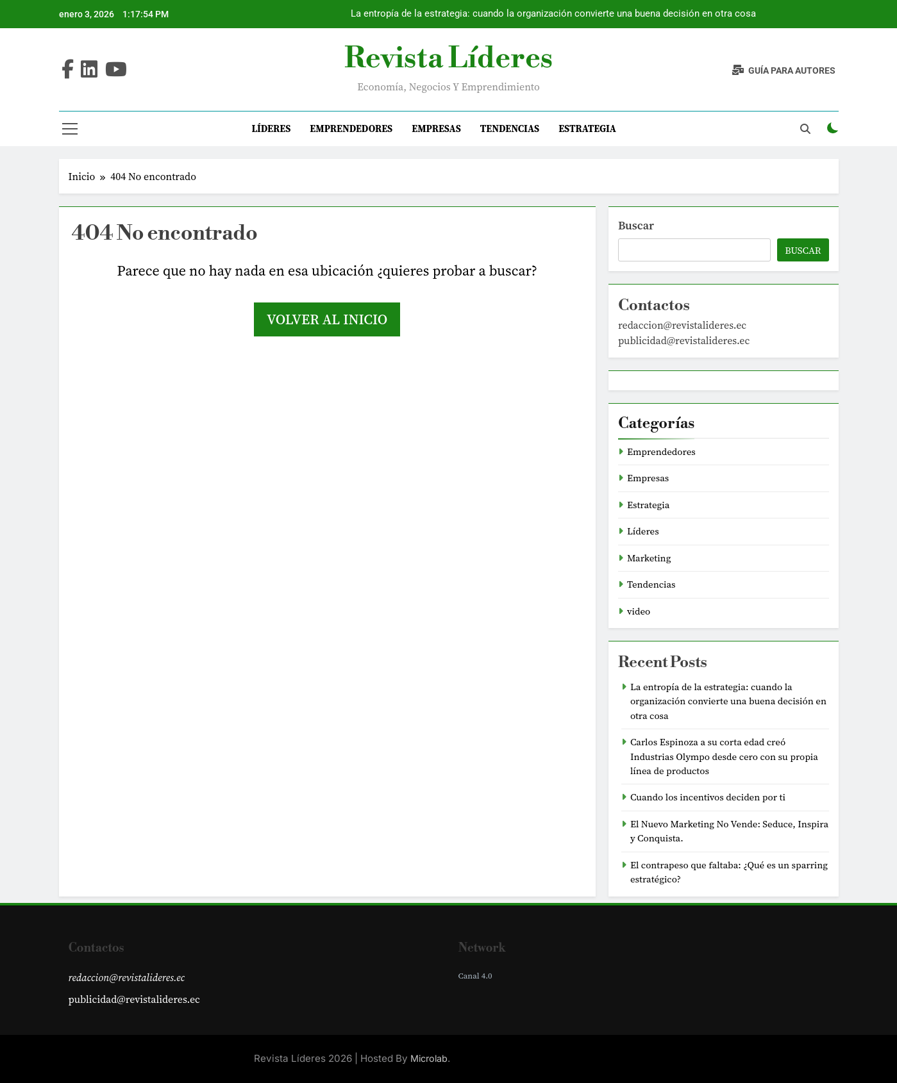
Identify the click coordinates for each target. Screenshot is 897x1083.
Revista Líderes (448, 58)
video (638, 611)
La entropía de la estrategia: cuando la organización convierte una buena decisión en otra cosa (553, 14)
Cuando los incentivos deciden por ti (707, 797)
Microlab (429, 1058)
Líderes (270, 128)
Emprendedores (351, 128)
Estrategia (587, 128)
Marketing (649, 558)
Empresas (436, 128)
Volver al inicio (327, 319)
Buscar (636, 225)
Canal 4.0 (475, 975)
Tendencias (509, 128)
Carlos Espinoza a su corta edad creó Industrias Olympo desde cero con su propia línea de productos (724, 756)
